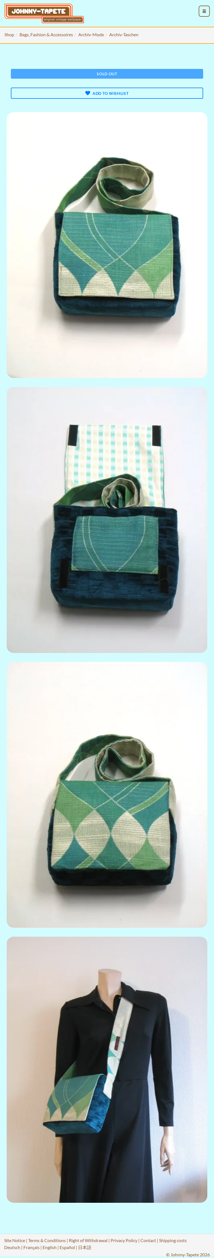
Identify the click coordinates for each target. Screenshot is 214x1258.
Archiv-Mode (91, 34)
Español (67, 1247)
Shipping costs (173, 1240)
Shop (9, 34)
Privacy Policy (124, 1240)
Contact (148, 1240)
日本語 (84, 1247)
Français (31, 1247)
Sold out (107, 73)
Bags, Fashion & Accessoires (46, 34)
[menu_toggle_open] (204, 11)
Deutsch (12, 1247)
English (50, 1247)
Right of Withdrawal (88, 1240)
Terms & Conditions (47, 1240)
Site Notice (14, 1240)
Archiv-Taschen (123, 34)
